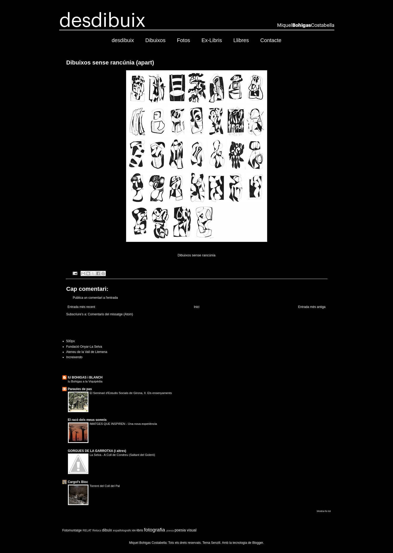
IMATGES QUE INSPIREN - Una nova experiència (123, 423)
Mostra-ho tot (324, 511)
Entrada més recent (81, 307)
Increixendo (74, 357)
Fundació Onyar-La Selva (84, 346)
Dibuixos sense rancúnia (197, 255)
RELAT (87, 530)
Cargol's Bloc (78, 482)
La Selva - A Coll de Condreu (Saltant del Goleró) (122, 454)
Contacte (270, 40)
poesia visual (185, 530)
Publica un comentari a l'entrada (95, 298)
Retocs (96, 530)
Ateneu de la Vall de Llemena (86, 352)
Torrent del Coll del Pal (105, 485)
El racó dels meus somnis (87, 420)
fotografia (154, 529)
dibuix (107, 530)
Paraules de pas (80, 389)
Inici (196, 307)
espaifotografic (122, 530)
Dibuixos (155, 40)
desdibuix (123, 40)
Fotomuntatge (72, 530)
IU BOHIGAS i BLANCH (85, 377)
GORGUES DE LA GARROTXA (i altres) (97, 451)
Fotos (183, 40)
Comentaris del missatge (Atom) (110, 314)
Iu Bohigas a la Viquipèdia (85, 381)
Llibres (241, 40)
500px (70, 341)
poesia (170, 530)
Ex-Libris (211, 40)
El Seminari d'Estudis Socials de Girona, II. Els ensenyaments (131, 393)
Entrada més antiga (311, 307)
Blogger (257, 543)
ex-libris (137, 530)
